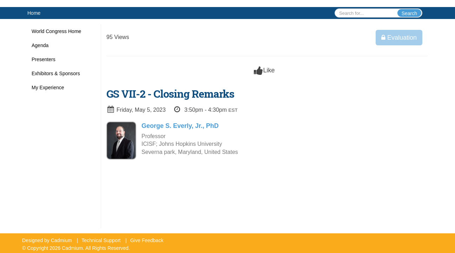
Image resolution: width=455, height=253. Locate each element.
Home (33, 13)
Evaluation (399, 37)
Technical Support (100, 240)
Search (409, 13)
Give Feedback (146, 240)
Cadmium (61, 240)
